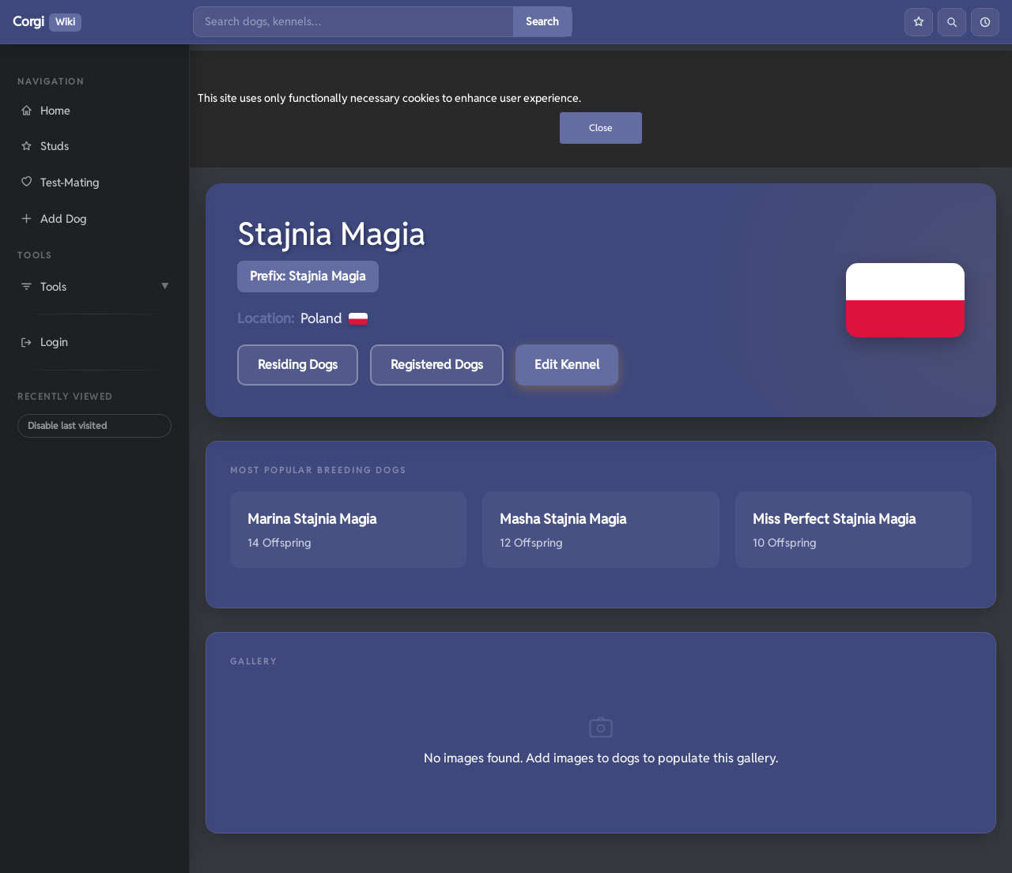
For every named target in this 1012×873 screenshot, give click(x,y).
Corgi (47, 22)
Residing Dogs (298, 364)
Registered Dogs (437, 364)
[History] (985, 22)
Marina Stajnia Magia (311, 519)
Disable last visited (67, 425)
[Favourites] (918, 22)
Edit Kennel (566, 364)
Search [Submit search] (542, 21)
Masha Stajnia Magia (563, 519)
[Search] (353, 21)
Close (601, 128)
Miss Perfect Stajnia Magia (834, 519)
